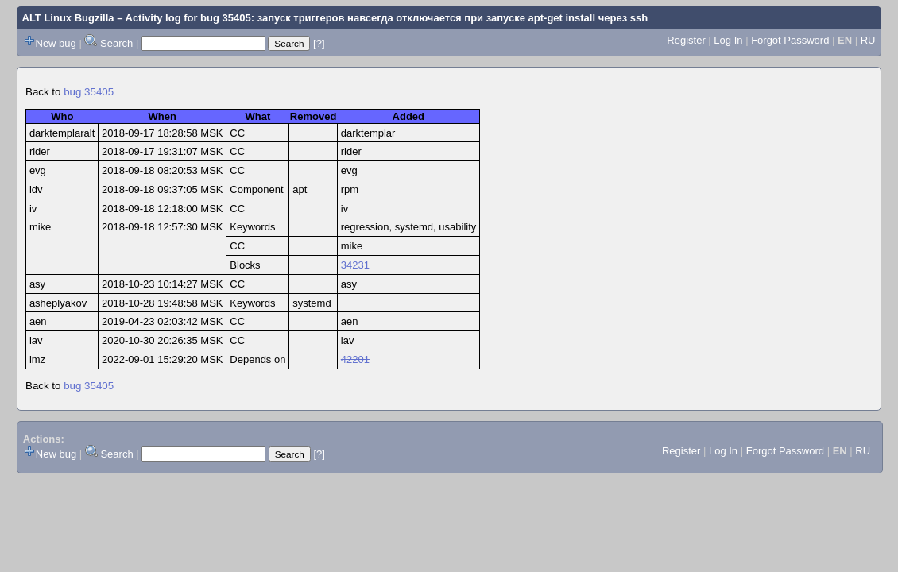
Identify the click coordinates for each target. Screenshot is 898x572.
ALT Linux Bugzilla (68, 18)
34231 (355, 265)
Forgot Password (790, 40)
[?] (318, 43)
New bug (56, 43)
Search (116, 43)
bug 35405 (89, 92)
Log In (728, 40)
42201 (355, 359)
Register (686, 40)
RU (868, 40)
